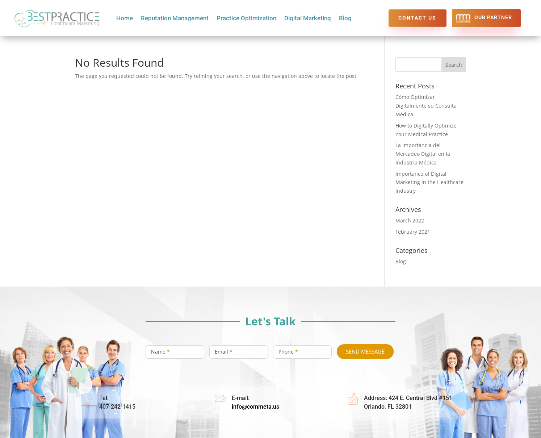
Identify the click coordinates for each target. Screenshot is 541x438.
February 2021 (412, 231)
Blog (345, 19)
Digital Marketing (307, 19)
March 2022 (409, 220)
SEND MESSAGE (365, 351)
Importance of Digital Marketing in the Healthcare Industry (429, 182)
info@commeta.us (255, 406)
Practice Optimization (246, 19)
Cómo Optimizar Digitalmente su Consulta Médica (426, 105)
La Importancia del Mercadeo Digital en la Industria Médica (422, 154)
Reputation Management (175, 19)
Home (124, 19)
